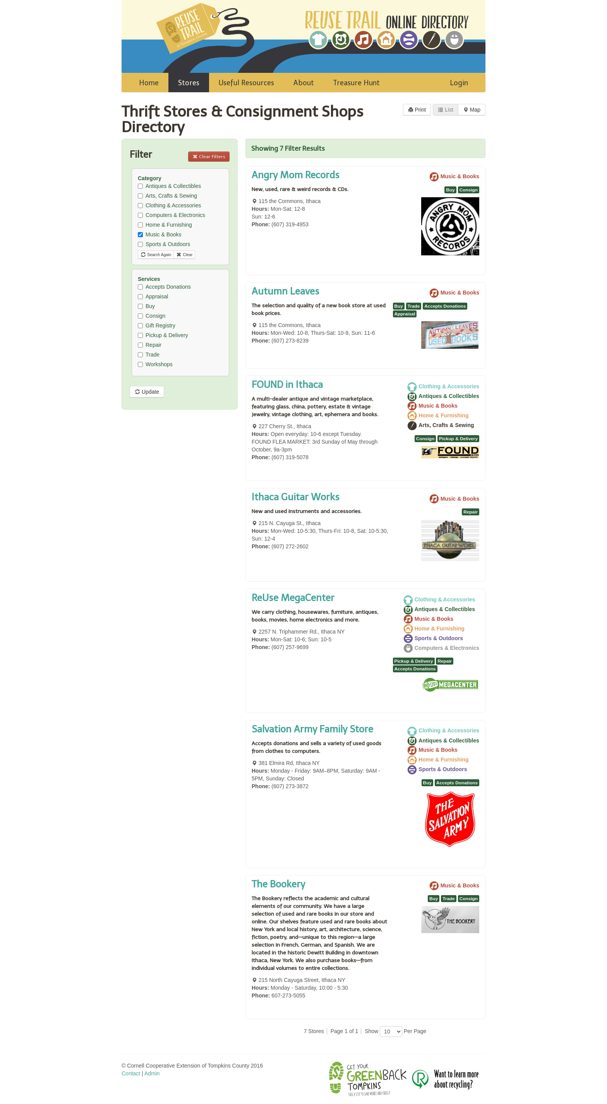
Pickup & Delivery (163, 335)
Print (417, 110)
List (445, 110)
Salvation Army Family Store (312, 729)
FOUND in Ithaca (287, 384)
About (303, 83)
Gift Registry (156, 325)
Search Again (156, 254)
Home (149, 83)
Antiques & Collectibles (169, 186)
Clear (184, 254)
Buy (146, 306)
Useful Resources (246, 83)
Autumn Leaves (285, 291)
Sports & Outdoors (164, 244)
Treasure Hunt (356, 83)
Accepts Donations (164, 287)
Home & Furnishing (165, 225)
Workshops (155, 364)
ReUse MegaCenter (293, 597)
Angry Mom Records (296, 175)
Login (459, 83)
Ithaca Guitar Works (296, 497)
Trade (148, 354)
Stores (188, 83)
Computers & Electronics (171, 215)
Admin (152, 1073)
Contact (131, 1073)
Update (147, 392)
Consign (151, 316)
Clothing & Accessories (169, 205)
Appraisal (153, 296)
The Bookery (278, 884)
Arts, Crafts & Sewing (167, 196)
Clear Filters (208, 156)
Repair (149, 345)
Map (471, 110)
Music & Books (160, 234)
